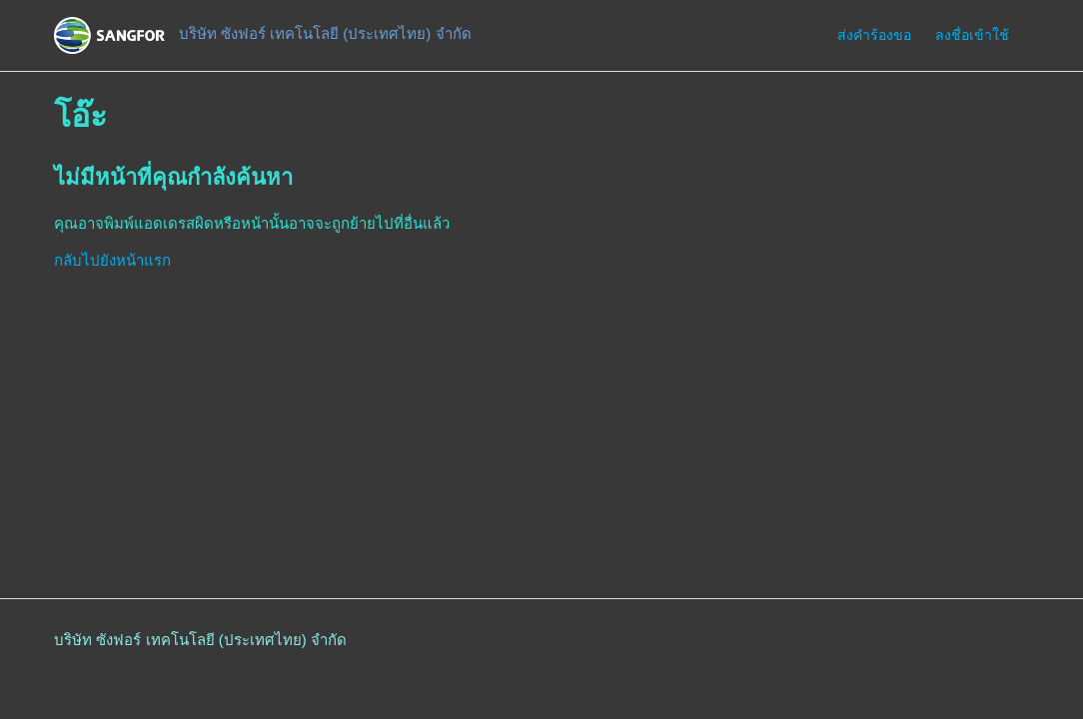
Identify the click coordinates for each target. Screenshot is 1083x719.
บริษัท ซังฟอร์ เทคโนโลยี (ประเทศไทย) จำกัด (200, 639)
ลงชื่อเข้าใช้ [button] (972, 35)
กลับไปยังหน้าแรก (112, 260)
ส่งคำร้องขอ (874, 35)
